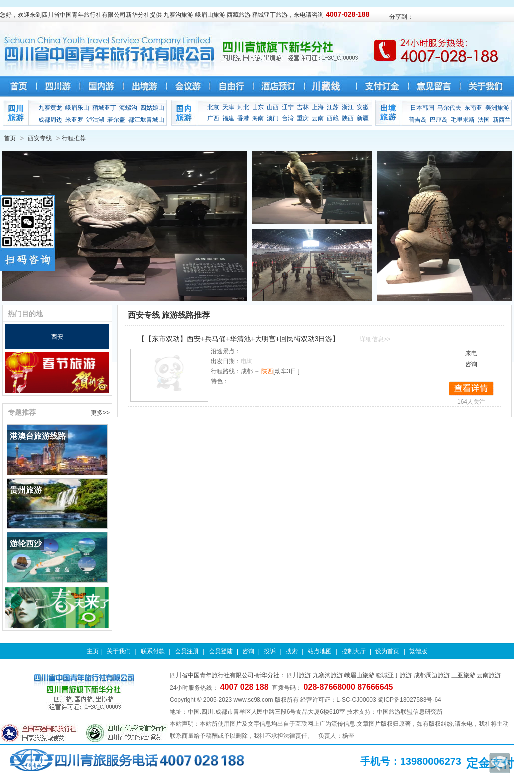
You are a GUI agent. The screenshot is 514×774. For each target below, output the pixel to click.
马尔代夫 (449, 107)
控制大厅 (354, 651)
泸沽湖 (95, 119)
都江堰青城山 (146, 119)
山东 (258, 107)
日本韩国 (422, 107)
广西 (213, 118)
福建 (228, 118)
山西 (273, 107)
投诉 (270, 651)
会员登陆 (221, 651)
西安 (57, 336)
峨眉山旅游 (359, 675)
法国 (484, 119)
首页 (10, 138)
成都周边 (50, 119)
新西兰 (502, 119)
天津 (228, 107)
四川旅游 (299, 675)
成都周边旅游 (432, 675)
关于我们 (119, 651)
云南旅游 (489, 675)
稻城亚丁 (104, 107)
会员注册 (187, 651)
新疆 (363, 118)
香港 (243, 118)
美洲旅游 (497, 107)
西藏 (333, 118)
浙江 (348, 107)
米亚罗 (74, 119)
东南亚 (473, 107)
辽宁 (288, 107)
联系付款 (153, 651)
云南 (318, 118)
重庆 (303, 118)
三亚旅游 (463, 675)
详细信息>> (375, 339)
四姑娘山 (152, 107)
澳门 (273, 118)
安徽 (363, 107)
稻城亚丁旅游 (394, 675)
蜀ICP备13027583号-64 (409, 699)
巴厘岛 (439, 119)
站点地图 (320, 651)
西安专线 (40, 138)
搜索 (292, 651)
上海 (318, 107)
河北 (243, 107)
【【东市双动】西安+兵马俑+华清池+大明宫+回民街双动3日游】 (239, 339)
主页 (93, 651)
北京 (213, 107)
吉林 (303, 107)
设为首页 (387, 651)
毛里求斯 (463, 119)
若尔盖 (116, 119)
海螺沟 (128, 107)
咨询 (248, 651)
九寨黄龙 (50, 107)
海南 (258, 118)
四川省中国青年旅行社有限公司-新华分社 (224, 675)
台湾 (288, 118)
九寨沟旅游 (328, 675)
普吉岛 (418, 119)
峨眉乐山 (77, 107)
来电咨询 (471, 359)
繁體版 (418, 651)
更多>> (100, 412)
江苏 (333, 107)
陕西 (348, 118)
